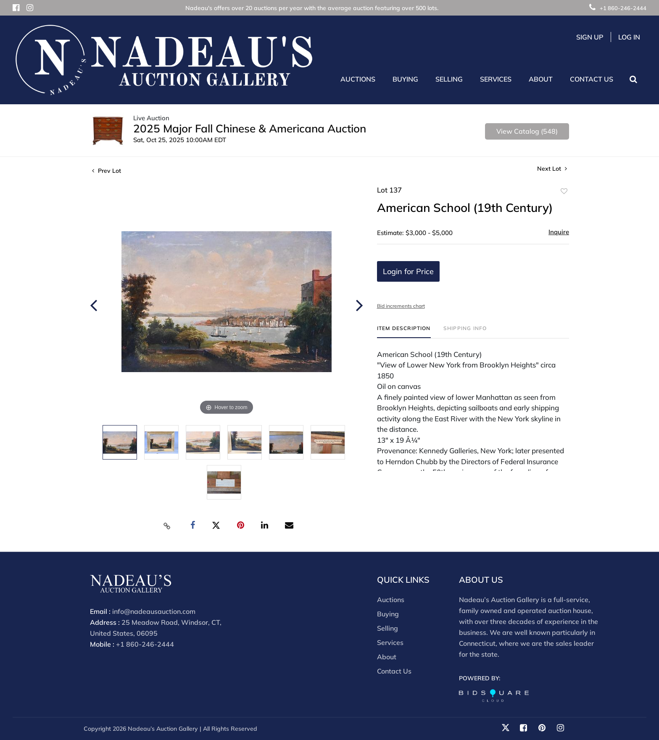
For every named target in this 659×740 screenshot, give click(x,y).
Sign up (590, 37)
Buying (388, 614)
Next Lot (552, 168)
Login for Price (408, 271)
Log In (629, 37)
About (386, 657)
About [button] (541, 79)
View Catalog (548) (527, 131)
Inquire (558, 232)
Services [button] (495, 79)
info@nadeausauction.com (153, 611)
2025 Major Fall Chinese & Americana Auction (249, 128)
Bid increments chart (401, 306)
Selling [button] (449, 79)
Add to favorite (564, 191)
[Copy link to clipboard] (167, 526)
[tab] (404, 331)
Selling (387, 628)
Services (390, 642)
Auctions (390, 599)
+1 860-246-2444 (617, 8)
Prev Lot (106, 170)
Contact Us (591, 79)
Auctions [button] (357, 79)
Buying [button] (405, 79)
